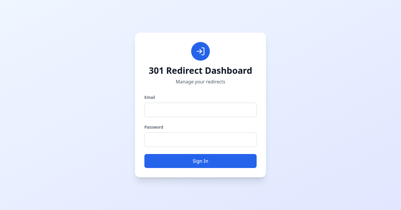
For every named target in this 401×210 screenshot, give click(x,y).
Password (153, 127)
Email (149, 97)
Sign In (200, 161)
